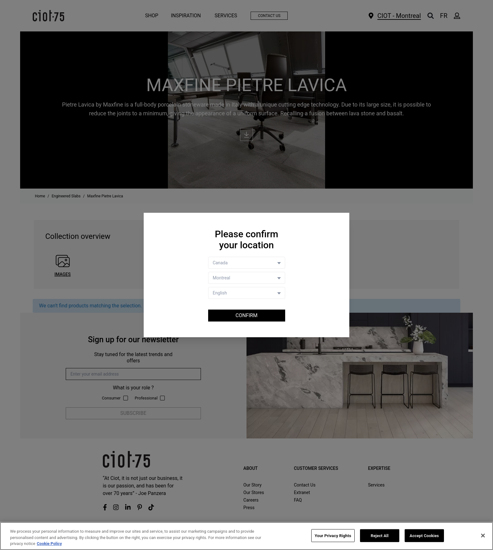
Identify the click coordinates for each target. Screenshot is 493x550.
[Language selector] (246, 293)
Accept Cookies (424, 535)
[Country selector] (246, 263)
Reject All (380, 535)
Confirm (246, 315)
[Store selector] (246, 278)
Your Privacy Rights (333, 535)
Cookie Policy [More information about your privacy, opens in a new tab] (49, 544)
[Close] (483, 535)
